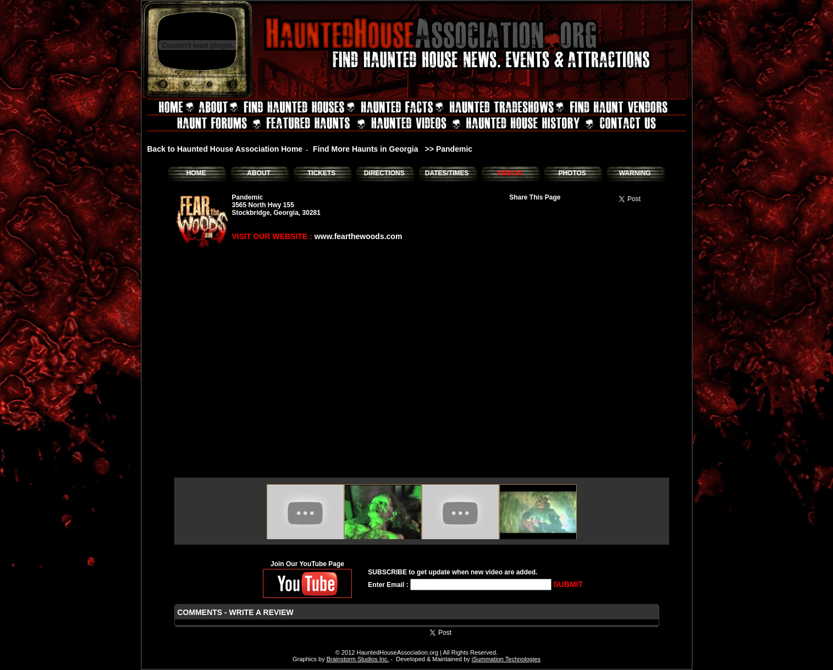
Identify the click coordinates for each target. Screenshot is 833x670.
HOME (196, 173)
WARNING (635, 173)
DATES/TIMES (447, 173)
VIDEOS (509, 173)
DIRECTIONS (384, 173)
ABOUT (259, 173)
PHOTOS (572, 173)
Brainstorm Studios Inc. (358, 659)
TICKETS (321, 173)
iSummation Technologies (506, 659)
